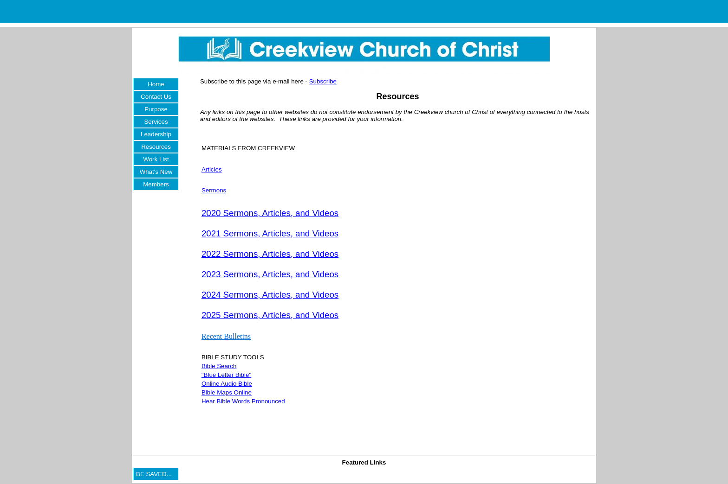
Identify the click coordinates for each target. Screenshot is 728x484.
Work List (156, 159)
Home (156, 84)
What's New (156, 171)
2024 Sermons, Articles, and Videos (270, 294)
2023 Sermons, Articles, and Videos (270, 274)
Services (156, 121)
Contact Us (156, 96)
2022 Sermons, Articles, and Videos (270, 254)
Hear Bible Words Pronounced (243, 401)
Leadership (156, 134)
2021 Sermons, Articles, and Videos (270, 233)
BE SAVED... (154, 474)
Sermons (214, 190)
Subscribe (323, 81)
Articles (212, 169)
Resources (156, 146)
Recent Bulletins (226, 336)
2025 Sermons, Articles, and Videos (270, 315)
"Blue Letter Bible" (226, 374)
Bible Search (219, 366)
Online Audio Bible (227, 383)
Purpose (156, 109)
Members (156, 184)
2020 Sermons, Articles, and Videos (270, 213)
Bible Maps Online (227, 392)
